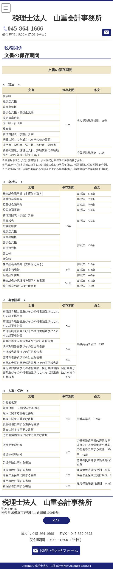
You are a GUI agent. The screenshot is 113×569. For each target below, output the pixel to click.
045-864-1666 (25, 28)
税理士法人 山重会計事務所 (57, 18)
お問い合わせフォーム (58, 550)
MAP (56, 520)
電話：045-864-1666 (37, 533)
